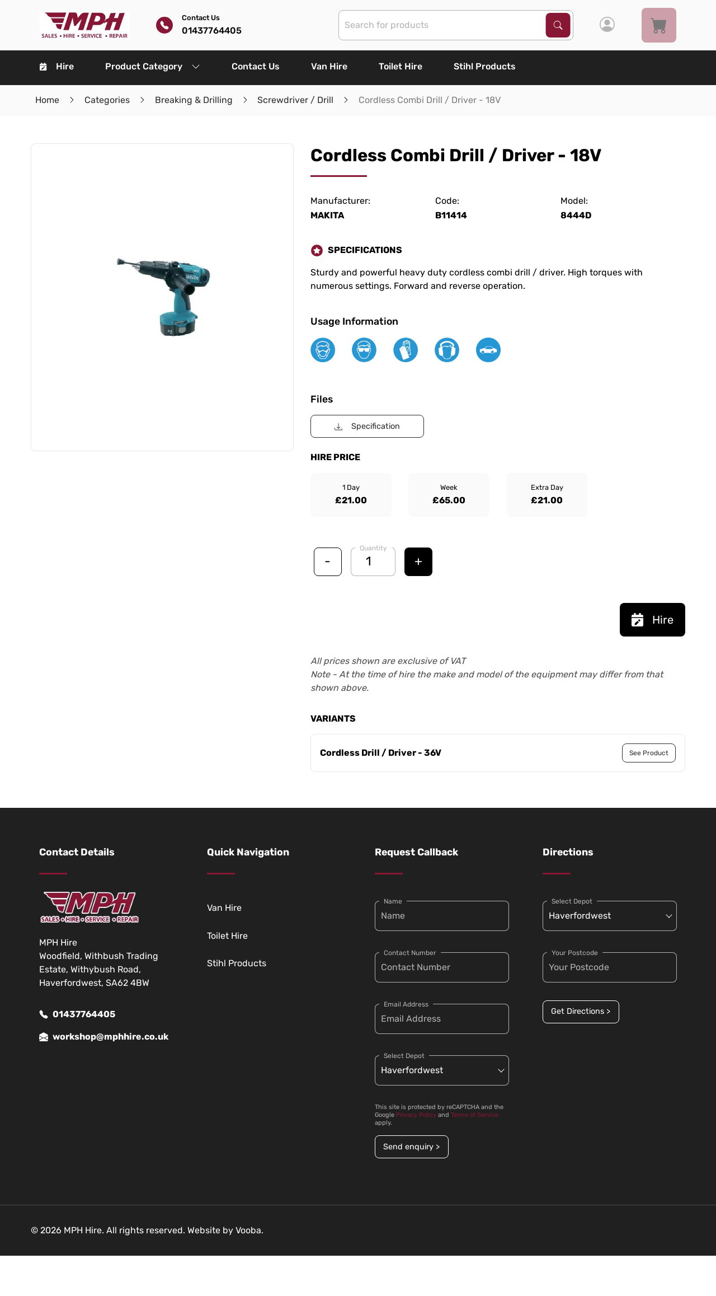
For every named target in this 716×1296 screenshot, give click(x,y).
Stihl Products (485, 66)
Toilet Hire (400, 66)
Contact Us (256, 66)
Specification (367, 426)
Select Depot (404, 1056)
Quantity (373, 548)
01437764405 (77, 1014)
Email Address (406, 1004)
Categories (107, 100)
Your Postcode (575, 953)
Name (393, 901)
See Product (648, 753)
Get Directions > (580, 1011)
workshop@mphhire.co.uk (103, 1037)
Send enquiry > (411, 1147)
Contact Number (410, 953)
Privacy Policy (416, 1115)
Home (47, 100)
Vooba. (249, 1230)
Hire (57, 66)
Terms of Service (474, 1115)
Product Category (152, 66)
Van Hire (329, 66)
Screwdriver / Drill (295, 100)
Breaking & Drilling (194, 100)
